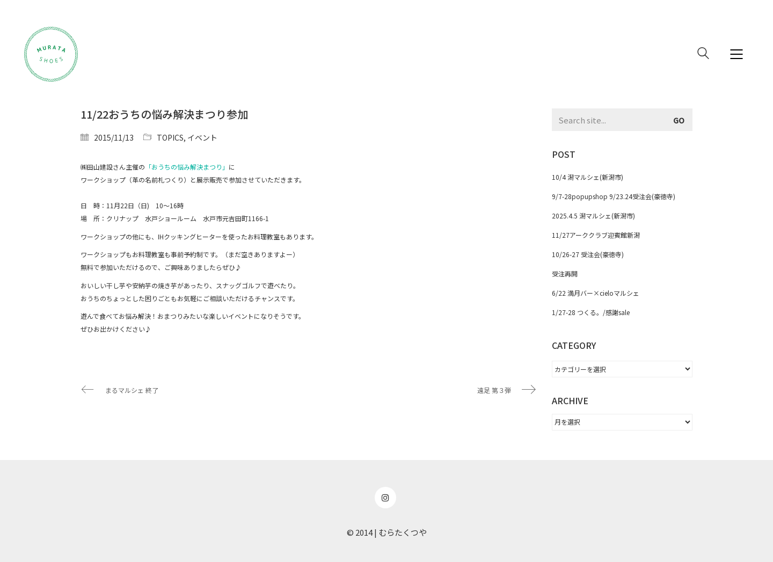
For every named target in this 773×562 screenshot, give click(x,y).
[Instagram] (385, 497)
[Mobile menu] (737, 54)
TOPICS (170, 137)
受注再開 (565, 273)
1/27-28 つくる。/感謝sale (591, 312)
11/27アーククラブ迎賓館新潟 (596, 234)
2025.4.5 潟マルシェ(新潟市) (593, 215)
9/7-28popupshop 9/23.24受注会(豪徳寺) (613, 196)
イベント (202, 137)
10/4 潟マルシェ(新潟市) (587, 176)
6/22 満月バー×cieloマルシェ (595, 292)
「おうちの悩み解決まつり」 (187, 166)
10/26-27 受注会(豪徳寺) (588, 254)
